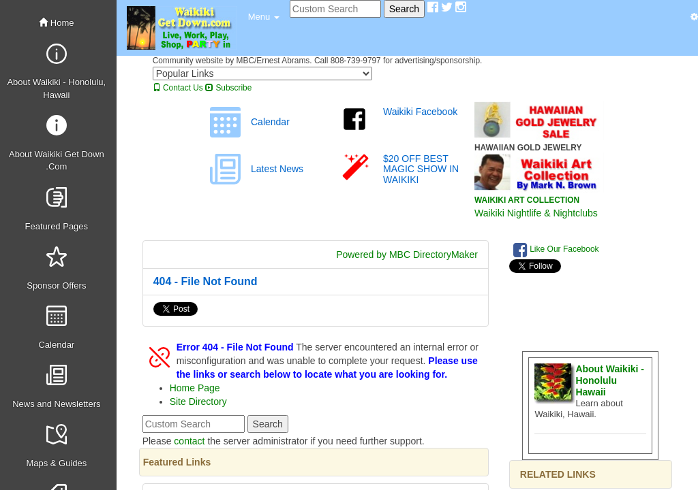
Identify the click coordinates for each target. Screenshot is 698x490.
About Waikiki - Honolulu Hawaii (609, 380)
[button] (264, 17)
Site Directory (198, 401)
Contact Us (178, 88)
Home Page (195, 387)
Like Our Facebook (556, 250)
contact (189, 441)
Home (56, 23)
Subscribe (228, 88)
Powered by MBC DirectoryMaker (407, 254)
